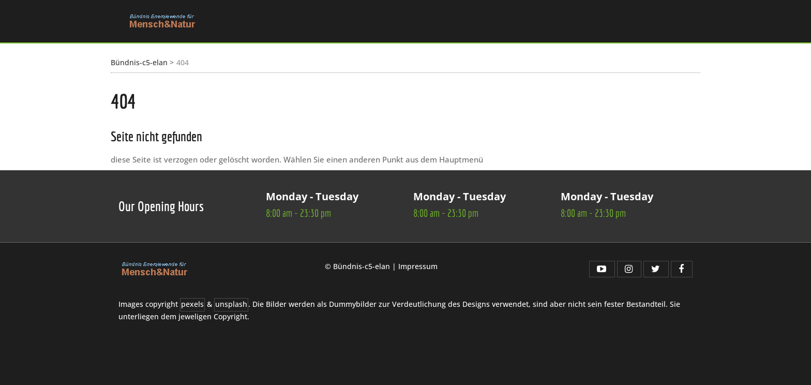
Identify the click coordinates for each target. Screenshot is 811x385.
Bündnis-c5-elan (139, 62)
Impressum (418, 266)
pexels (192, 304)
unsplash (231, 304)
